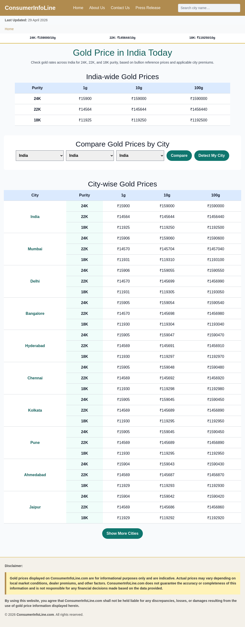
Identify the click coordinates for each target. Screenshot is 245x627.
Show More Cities (122, 533)
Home (78, 8)
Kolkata (35, 410)
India (35, 217)
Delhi (35, 281)
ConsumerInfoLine (30, 8)
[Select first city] (40, 155)
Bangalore (35, 313)
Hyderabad (35, 346)
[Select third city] (140, 155)
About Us (97, 8)
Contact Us (120, 8)
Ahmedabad (35, 475)
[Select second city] (90, 155)
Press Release (147, 8)
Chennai (35, 378)
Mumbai (35, 249)
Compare (179, 155)
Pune (35, 443)
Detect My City (212, 155)
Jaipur (35, 507)
